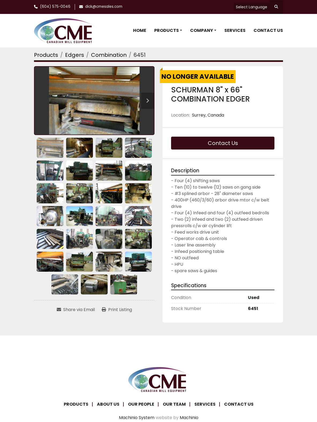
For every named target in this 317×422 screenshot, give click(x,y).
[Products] (46, 55)
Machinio (189, 417)
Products (166, 30)
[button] (168, 30)
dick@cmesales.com (103, 6)
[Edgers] (74, 55)
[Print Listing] (116, 310)
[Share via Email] (75, 310)
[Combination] (109, 55)
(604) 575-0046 (55, 6)
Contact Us (268, 30)
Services (235, 30)
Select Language (251, 7)
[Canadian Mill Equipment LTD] (158, 379)
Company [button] (201, 30)
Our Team (174, 404)
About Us (108, 404)
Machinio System (136, 417)
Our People (141, 404)
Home (139, 30)
